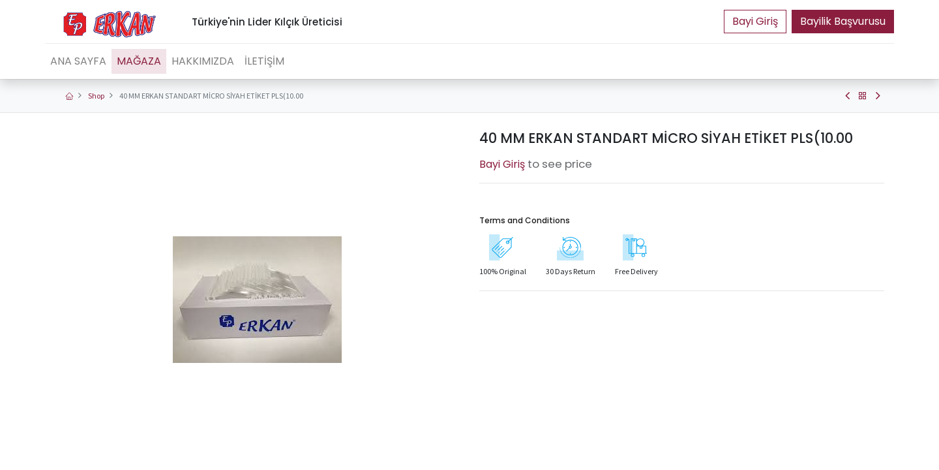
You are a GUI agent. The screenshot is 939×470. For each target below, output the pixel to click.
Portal (755, 21)
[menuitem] (78, 61)
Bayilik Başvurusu (843, 21)
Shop (96, 96)
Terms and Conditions (524, 220)
